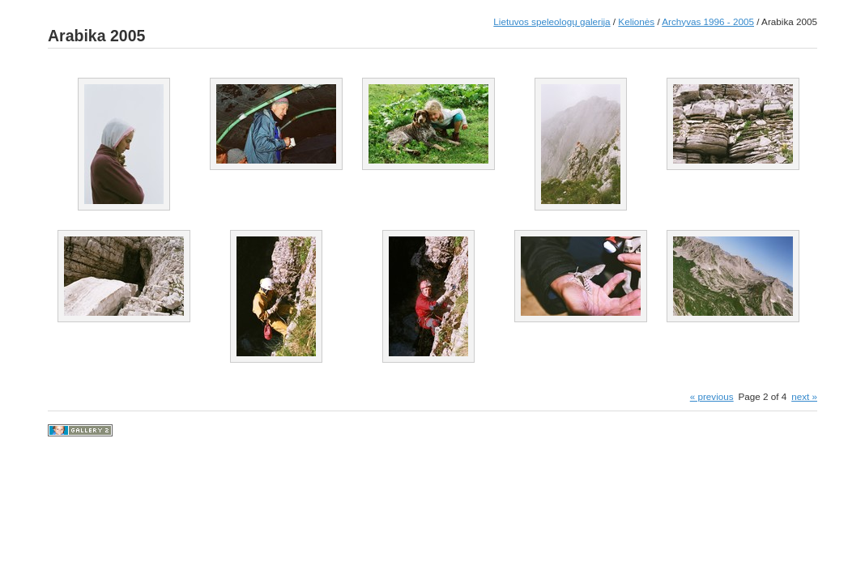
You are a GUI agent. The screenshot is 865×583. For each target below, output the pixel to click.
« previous (712, 396)
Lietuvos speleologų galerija (551, 21)
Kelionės (636, 21)
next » (804, 396)
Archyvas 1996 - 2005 (708, 21)
